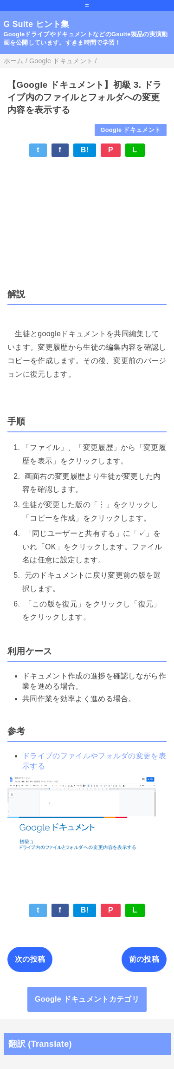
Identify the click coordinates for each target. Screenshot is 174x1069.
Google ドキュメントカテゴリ (87, 999)
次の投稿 (30, 959)
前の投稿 (144, 959)
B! (85, 150)
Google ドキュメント (130, 129)
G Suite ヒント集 (37, 24)
